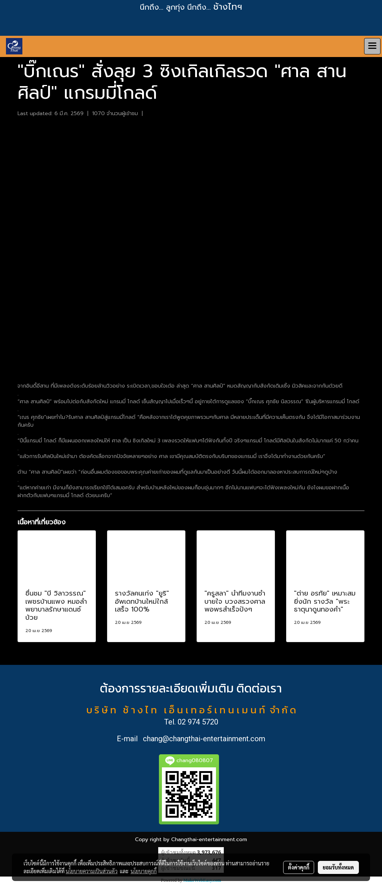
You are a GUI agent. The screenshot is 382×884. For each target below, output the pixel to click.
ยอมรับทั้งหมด (338, 867)
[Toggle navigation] (372, 46)
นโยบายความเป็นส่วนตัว (92, 871)
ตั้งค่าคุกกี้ (298, 867)
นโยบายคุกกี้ (144, 871)
